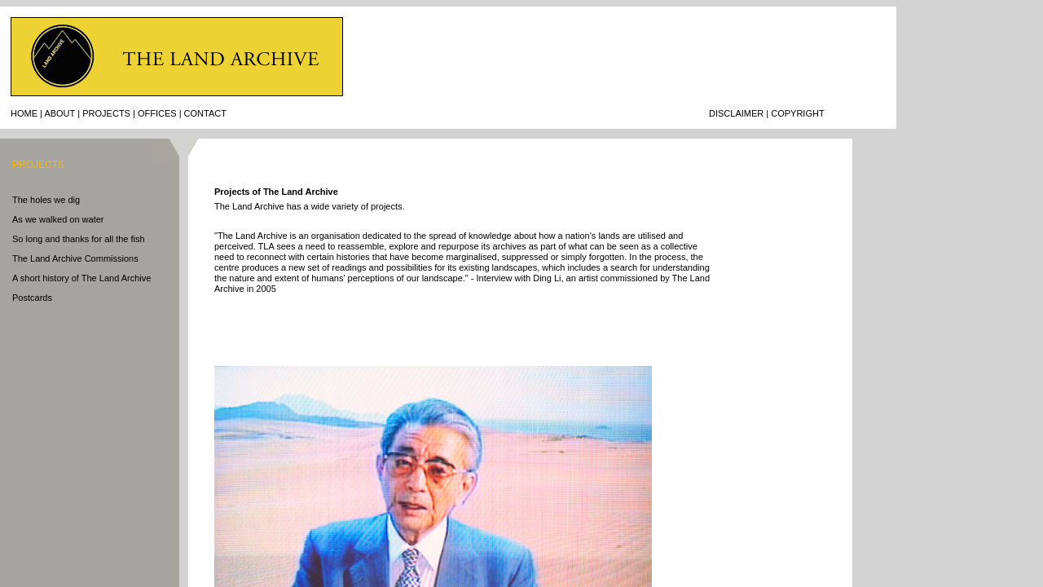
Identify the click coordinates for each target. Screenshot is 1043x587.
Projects (106, 113)
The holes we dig (46, 200)
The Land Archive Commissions (75, 258)
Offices (157, 113)
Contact (205, 113)
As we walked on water (58, 219)
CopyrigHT (797, 113)
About (59, 113)
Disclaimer (736, 113)
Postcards (32, 297)
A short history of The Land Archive (81, 278)
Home (24, 113)
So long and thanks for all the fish (78, 239)
